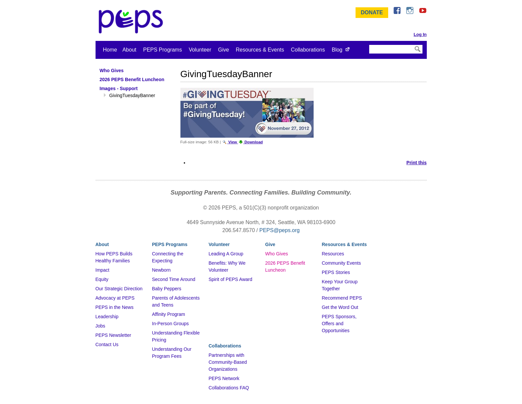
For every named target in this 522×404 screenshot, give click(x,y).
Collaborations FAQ (229, 387)
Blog (337, 50)
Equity (102, 279)
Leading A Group (226, 253)
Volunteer (200, 50)
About (129, 50)
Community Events (341, 263)
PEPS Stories (336, 272)
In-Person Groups (170, 323)
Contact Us (107, 344)
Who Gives (276, 253)
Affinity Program (168, 314)
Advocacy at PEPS (115, 298)
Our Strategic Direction (119, 288)
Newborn (161, 270)
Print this (416, 162)
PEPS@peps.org (279, 230)
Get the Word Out (340, 307)
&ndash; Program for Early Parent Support (132, 22)
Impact (103, 270)
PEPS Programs (162, 50)
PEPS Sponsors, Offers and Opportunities (339, 323)
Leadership (107, 316)
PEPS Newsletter (113, 335)
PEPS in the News (114, 307)
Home (110, 50)
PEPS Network (224, 378)
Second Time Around (173, 279)
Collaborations (308, 50)
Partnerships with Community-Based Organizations (228, 362)
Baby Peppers (166, 288)
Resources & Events (260, 50)
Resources (333, 253)
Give (223, 50)
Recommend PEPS (342, 298)
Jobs (101, 326)
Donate (372, 12)
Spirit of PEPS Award (230, 279)
